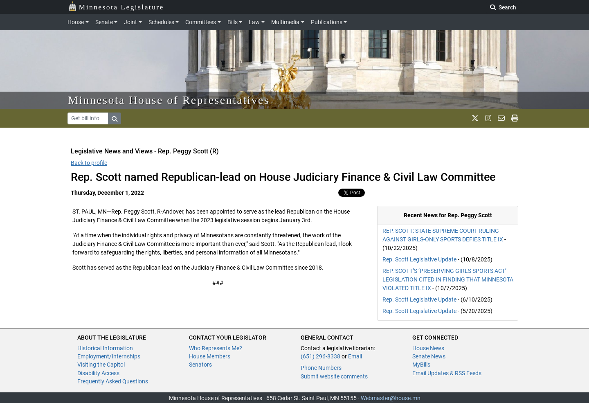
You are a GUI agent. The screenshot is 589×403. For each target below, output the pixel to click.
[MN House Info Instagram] (488, 118)
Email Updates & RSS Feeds (446, 373)
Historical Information (105, 348)
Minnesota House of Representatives (169, 100)
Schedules (161, 22)
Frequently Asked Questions (112, 381)
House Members (209, 356)
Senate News (428, 356)
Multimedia (285, 22)
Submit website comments (334, 376)
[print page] (515, 118)
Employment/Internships (108, 356)
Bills (232, 22)
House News (428, 348)
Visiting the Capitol (101, 364)
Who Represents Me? (215, 348)
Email (355, 356)
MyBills (421, 364)
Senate (104, 22)
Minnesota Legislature (116, 6)
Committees (200, 22)
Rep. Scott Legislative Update (419, 259)
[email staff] (501, 118)
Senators (200, 364)
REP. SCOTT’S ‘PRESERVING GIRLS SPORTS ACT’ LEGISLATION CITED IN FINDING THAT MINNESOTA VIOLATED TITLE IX (447, 279)
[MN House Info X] (475, 118)
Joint (130, 22)
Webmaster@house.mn (390, 398)
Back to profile (89, 163)
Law (254, 22)
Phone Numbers (321, 368)
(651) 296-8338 (320, 356)
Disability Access (98, 373)
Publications (326, 22)
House (75, 22)
